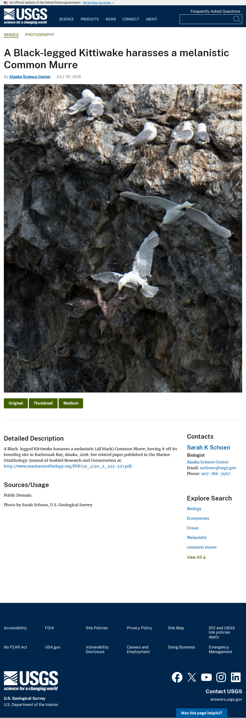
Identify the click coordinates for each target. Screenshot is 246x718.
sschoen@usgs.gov (218, 467)
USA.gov (52, 647)
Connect (131, 19)
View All (196, 557)
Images (11, 34)
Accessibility (15, 628)
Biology (194, 508)
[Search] (237, 19)
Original (16, 403)
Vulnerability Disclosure (97, 649)
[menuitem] (66, 16)
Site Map (176, 628)
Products (90, 19)
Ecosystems (198, 518)
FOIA (49, 628)
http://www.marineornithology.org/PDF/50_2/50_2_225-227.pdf (67, 466)
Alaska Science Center (30, 77)
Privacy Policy (139, 628)
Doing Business (181, 647)
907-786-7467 (215, 473)
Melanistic (197, 537)
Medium (70, 403)
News (111, 19)
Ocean (193, 527)
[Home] (25, 23)
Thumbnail (43, 403)
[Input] (211, 19)
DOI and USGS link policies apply (222, 632)
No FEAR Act (15, 647)
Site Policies (97, 628)
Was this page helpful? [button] (201, 713)
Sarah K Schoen (208, 447)
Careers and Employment (138, 649)
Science (66, 19)
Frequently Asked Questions (215, 11)
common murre (202, 547)
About (151, 19)
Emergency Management (220, 649)
